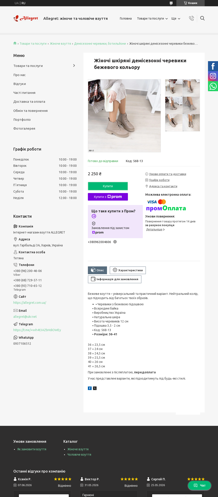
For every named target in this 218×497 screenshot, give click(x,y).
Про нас (19, 75)
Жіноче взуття (60, 43)
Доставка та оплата (29, 101)
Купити (108, 186)
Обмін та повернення (30, 111)
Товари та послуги (150, 18)
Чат (200, 485)
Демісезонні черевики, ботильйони (100, 43)
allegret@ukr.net (25, 316)
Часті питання (24, 93)
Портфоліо (22, 119)
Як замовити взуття (31, 449)
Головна (126, 18)
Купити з (108, 197)
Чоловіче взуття (79, 454)
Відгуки (19, 84)
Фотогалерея (24, 128)
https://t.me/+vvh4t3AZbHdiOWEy (37, 330)
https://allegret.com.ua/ (29, 302)
